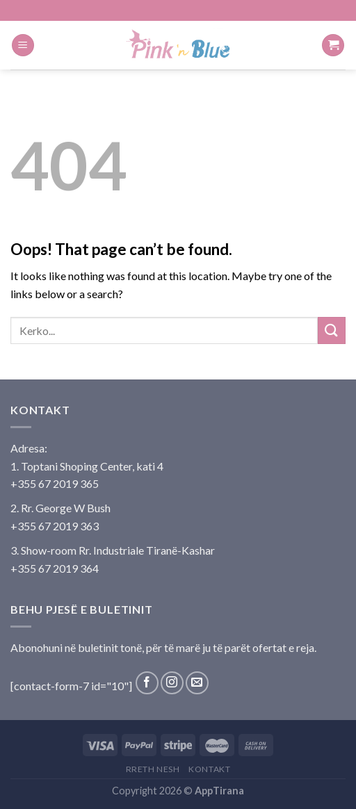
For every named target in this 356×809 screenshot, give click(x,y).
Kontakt (209, 769)
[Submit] (332, 330)
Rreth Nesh (153, 769)
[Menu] (23, 45)
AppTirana (219, 790)
